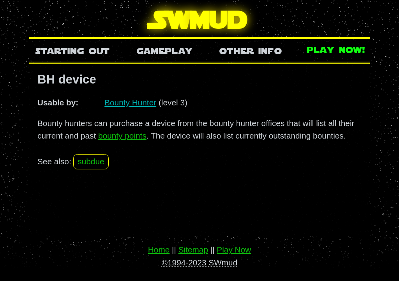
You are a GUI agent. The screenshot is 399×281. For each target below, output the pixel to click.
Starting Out (72, 50)
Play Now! (336, 49)
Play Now (234, 249)
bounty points (122, 135)
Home (158, 249)
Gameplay (164, 50)
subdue (91, 161)
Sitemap (193, 249)
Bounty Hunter (130, 102)
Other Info (250, 50)
